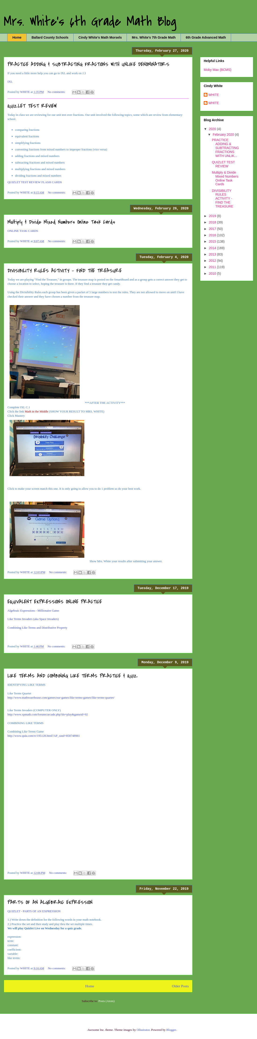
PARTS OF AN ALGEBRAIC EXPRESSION (50, 902)
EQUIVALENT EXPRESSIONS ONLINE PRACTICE (54, 601)
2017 (213, 229)
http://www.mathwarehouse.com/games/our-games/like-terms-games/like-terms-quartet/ (60, 697)
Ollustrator (143, 1030)
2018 (213, 222)
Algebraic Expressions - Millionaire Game (33, 610)
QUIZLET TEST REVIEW (32, 106)
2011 (213, 267)
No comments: (56, 92)
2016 (213, 235)
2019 (213, 216)
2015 (213, 241)
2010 (213, 273)
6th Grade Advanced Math (206, 37)
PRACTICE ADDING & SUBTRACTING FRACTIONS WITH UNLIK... (225, 147)
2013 (213, 254)
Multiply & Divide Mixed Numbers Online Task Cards (61, 222)
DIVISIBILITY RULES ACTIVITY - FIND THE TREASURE (64, 270)
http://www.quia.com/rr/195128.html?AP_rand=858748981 (43, 735)
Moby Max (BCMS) (217, 70)
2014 (213, 248)
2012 (213, 260)
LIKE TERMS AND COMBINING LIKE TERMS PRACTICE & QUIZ (72, 676)
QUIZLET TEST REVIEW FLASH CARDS (34, 182)
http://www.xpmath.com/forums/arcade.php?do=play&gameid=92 (47, 714)
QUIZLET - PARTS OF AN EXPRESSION (34, 911)
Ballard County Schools (50, 37)
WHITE (213, 95)
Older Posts (180, 986)
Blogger (171, 1030)
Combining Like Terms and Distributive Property (37, 627)
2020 (213, 129)
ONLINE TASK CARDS (22, 231)
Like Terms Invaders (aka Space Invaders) (33, 619)
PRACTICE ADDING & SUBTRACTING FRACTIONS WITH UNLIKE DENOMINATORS (88, 64)
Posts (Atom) (106, 1001)
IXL (10, 81)
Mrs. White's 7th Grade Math (154, 37)
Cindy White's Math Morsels (100, 37)
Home (16, 37)
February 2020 (224, 134)
